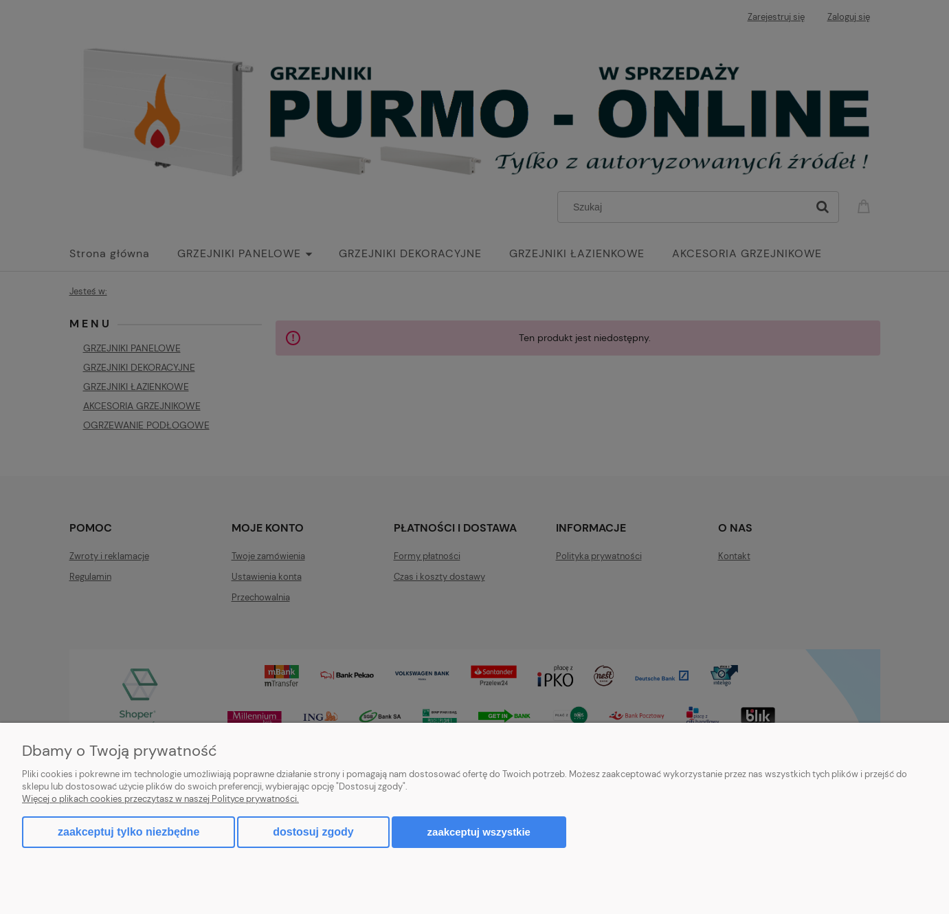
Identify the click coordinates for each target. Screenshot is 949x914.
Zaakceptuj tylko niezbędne (128, 832)
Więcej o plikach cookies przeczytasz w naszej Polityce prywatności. (160, 799)
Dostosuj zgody (313, 832)
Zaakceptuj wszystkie (479, 832)
